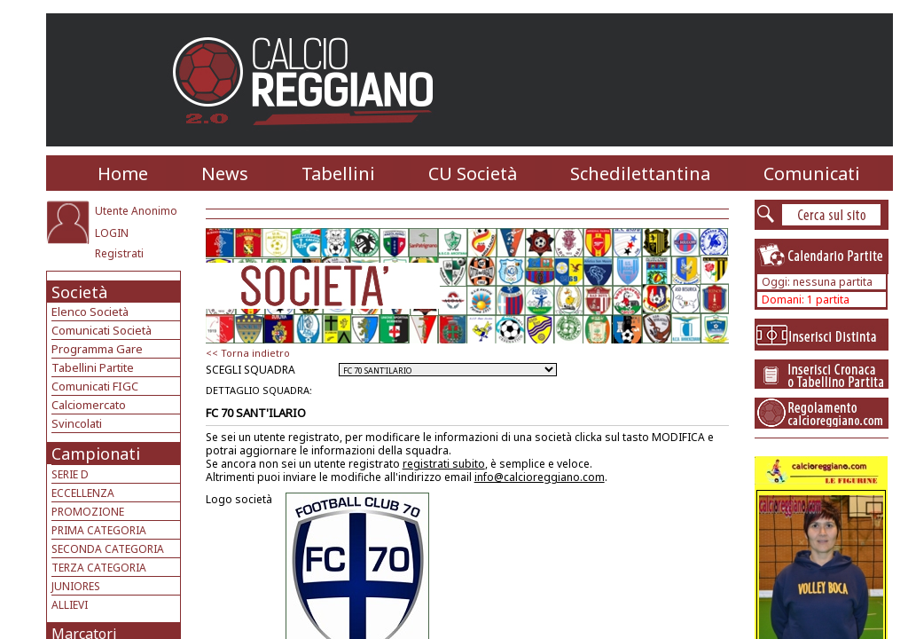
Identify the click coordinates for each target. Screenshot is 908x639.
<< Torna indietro (248, 352)
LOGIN (112, 233)
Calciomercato (88, 405)
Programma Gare (97, 349)
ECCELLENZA (82, 493)
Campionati (95, 453)
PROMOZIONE (87, 511)
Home (123, 173)
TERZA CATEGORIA (98, 567)
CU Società (472, 173)
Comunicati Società (101, 330)
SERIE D (70, 474)
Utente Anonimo (136, 210)
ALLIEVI (69, 604)
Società (79, 292)
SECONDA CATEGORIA (107, 548)
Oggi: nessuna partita (817, 281)
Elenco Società (90, 312)
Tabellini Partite (92, 367)
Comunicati (811, 173)
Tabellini (338, 173)
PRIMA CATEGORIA (98, 530)
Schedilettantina (640, 173)
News (224, 173)
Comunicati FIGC (94, 386)
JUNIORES (75, 586)
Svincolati (76, 423)
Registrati (119, 253)
